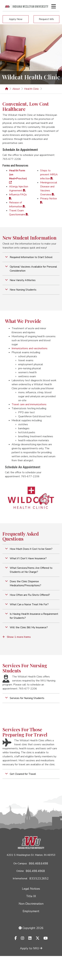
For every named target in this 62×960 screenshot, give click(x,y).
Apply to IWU (31, 948)
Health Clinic (31, 89)
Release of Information (17, 204)
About (16, 89)
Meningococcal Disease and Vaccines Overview (48, 188)
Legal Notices (31, 889)
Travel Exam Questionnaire (18, 212)
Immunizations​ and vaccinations (29, 348)
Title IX (31, 896)
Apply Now (15, 19)
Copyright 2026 (31, 928)
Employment (31, 911)
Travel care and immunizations (29, 404)
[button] (31, 257)
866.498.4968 (35, 871)
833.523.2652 (39, 878)
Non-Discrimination (31, 904)
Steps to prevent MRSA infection (49, 174)
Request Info (46, 19)
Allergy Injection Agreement (18, 188)
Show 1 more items (16, 637)
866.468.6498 (38, 863)
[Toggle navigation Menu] (53, 6)
